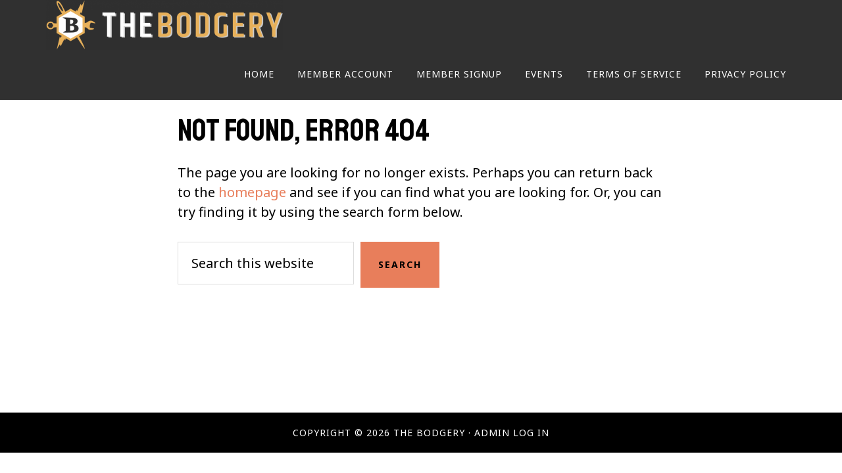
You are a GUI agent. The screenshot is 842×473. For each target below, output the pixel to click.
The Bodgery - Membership (164, 25)
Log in (531, 432)
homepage (252, 192)
